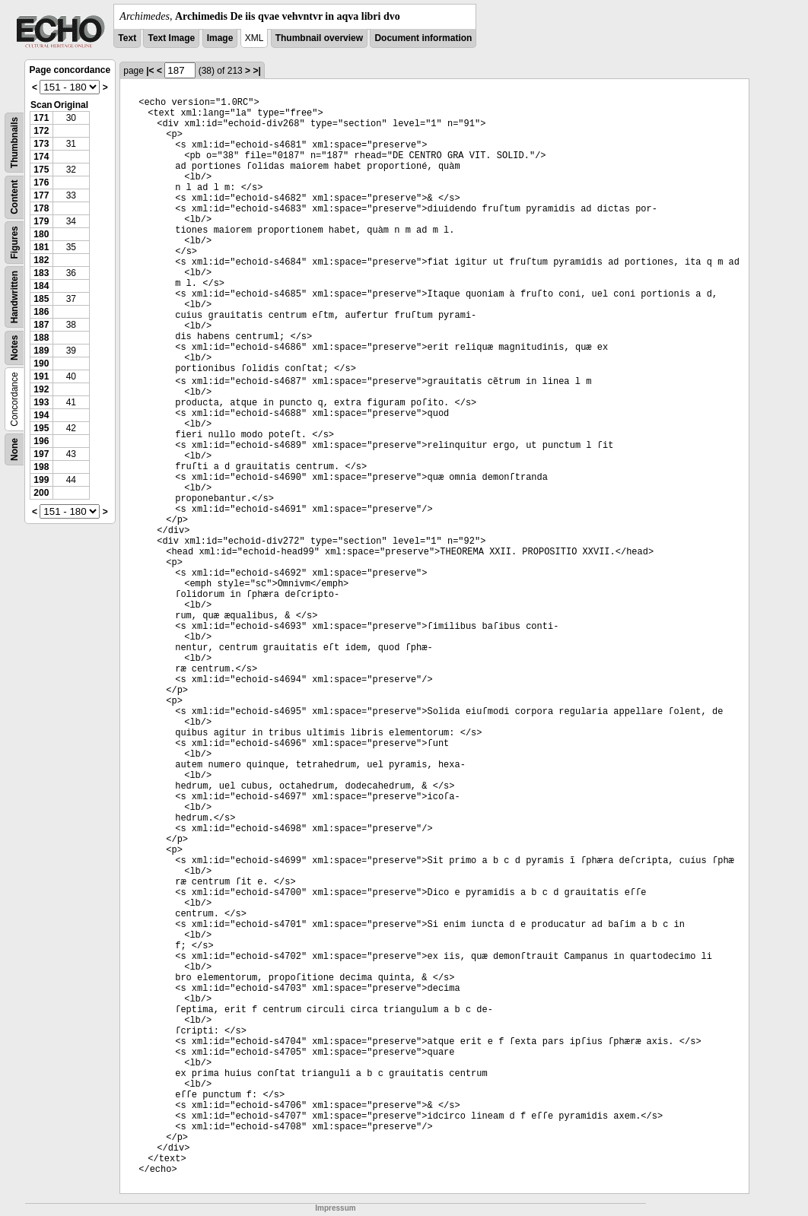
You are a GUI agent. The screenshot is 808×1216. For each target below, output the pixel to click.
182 (41, 260)
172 (41, 130)
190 (41, 363)
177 (41, 195)
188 (41, 337)
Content (14, 197)
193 (41, 402)
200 (41, 492)
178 (41, 208)
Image (220, 38)
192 (41, 389)
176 (41, 182)
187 (41, 324)
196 (41, 441)
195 (41, 428)
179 (41, 221)
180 (41, 234)
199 (41, 480)
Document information (423, 38)
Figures (14, 242)
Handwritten (14, 297)
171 (41, 118)
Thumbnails (14, 142)
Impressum (335, 1208)
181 (41, 247)
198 (41, 467)
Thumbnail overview (319, 38)
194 (41, 415)
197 (41, 454)
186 (41, 311)
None (14, 449)
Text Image (171, 38)
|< (150, 70)
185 (41, 299)
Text (127, 38)
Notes (14, 347)
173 (41, 143)
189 (41, 350)
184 (41, 286)
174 (41, 156)
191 (41, 376)
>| (256, 70)
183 (41, 273)
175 (41, 169)
